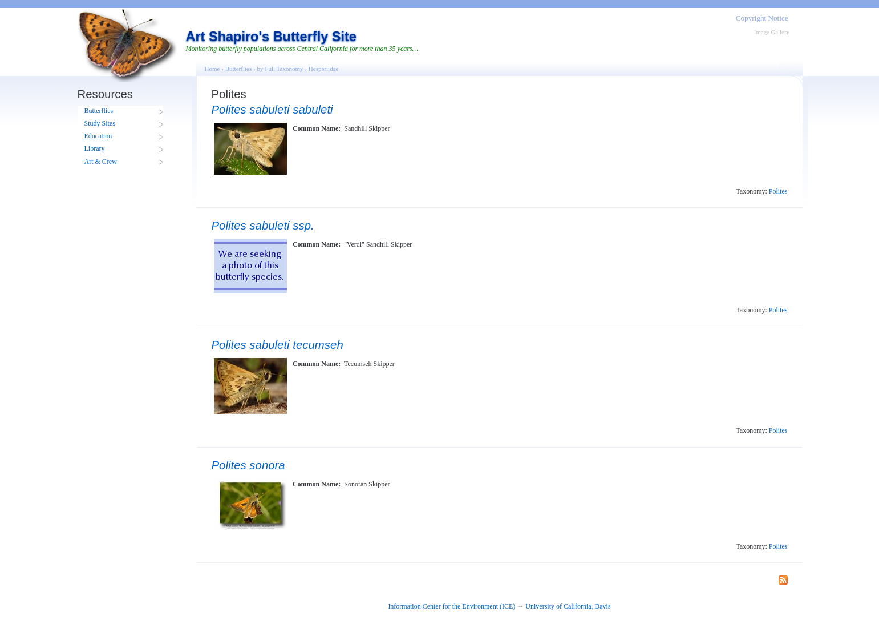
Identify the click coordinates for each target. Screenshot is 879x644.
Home (212, 68)
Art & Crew (100, 162)
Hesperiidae (324, 68)
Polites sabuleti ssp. (263, 225)
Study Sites (99, 123)
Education (98, 136)
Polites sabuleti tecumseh (277, 345)
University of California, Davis (567, 606)
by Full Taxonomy (280, 68)
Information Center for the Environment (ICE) (451, 606)
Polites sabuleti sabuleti (272, 109)
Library (94, 148)
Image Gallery (771, 32)
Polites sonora (248, 465)
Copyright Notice (762, 18)
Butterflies (99, 111)
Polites (778, 191)
